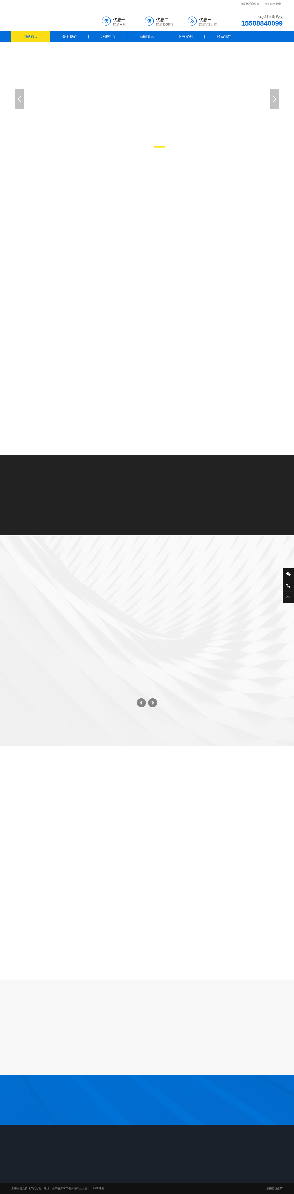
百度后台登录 (273, 3)
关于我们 (69, 36)
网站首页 (31, 36)
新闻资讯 (147, 36)
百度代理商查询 (249, 3)
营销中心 (108, 36)
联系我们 (224, 36)
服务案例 (185, 36)
